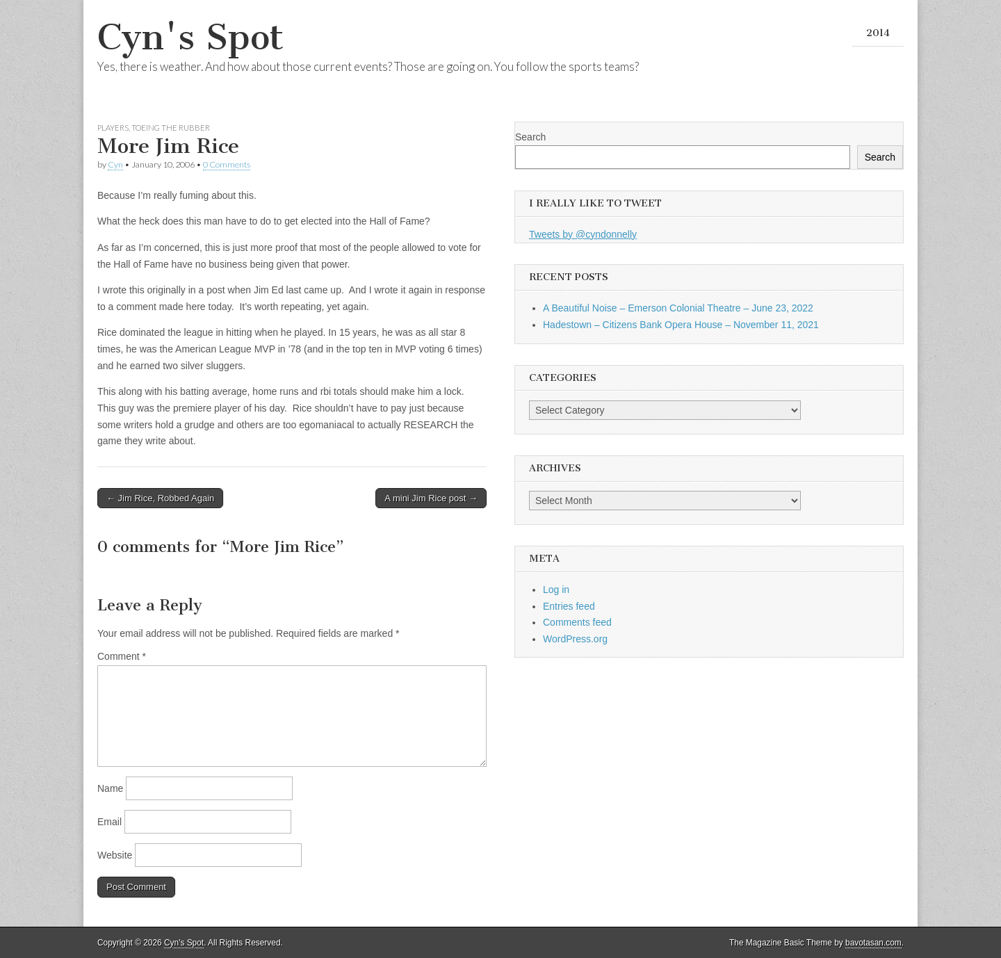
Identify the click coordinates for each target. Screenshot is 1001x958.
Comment (121, 656)
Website (114, 855)
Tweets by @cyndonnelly (583, 234)
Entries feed (569, 606)
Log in (556, 589)
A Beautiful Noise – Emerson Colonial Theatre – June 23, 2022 (678, 308)
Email (109, 821)
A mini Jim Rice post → (431, 498)
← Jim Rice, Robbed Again (160, 498)
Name (110, 788)
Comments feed (577, 622)
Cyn (115, 164)
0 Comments (226, 164)
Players (113, 127)
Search (530, 137)
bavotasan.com (873, 943)
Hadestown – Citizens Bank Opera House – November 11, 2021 (681, 324)
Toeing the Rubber (170, 127)
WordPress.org (575, 638)
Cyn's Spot (190, 37)
